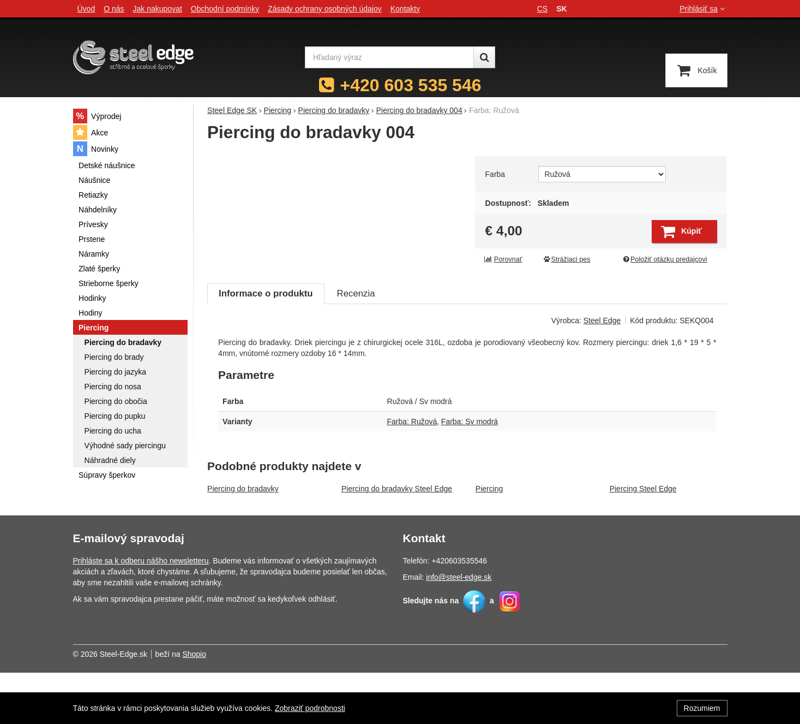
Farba (495, 174)
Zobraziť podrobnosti (310, 708)
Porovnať (503, 259)
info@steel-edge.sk (458, 628)
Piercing (489, 540)
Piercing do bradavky (243, 540)
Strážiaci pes (567, 259)
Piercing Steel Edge (643, 540)
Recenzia (356, 345)
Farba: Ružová (412, 472)
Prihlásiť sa (703, 8)
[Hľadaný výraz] (389, 57)
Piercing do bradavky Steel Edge (396, 540)
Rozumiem (702, 708)
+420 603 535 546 (411, 85)
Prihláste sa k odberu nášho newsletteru (141, 612)
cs (542, 8)
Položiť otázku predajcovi (664, 259)
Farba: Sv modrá (469, 472)
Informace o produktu (265, 345)
